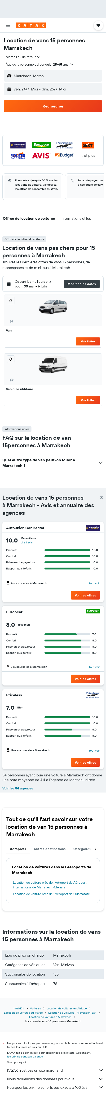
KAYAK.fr (18, 1008)
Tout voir (94, 583)
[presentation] (101, 497)
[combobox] (23, 56)
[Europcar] (93, 612)
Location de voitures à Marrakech (50, 1017)
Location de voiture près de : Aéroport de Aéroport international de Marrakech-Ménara (50, 884)
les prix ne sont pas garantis (25, 1056)
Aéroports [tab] (18, 849)
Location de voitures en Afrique (67, 1008)
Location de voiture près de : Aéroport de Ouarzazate (51, 894)
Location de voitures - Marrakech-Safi (72, 1012)
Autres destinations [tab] (50, 849)
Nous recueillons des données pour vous (55, 1079)
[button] (8, 25)
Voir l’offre (88, 341)
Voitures (35, 1008)
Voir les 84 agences (17, 788)
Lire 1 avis (27, 542)
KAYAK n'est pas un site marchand (55, 1070)
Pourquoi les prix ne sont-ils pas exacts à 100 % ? (55, 1087)
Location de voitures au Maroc (23, 1012)
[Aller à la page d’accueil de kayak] (31, 25)
